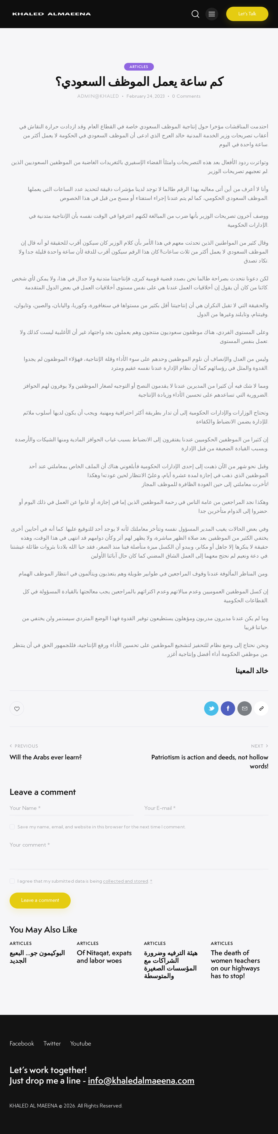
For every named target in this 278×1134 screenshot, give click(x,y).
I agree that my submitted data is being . (85, 881)
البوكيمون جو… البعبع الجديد (37, 956)
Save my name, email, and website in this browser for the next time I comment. (102, 827)
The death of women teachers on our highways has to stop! (235, 964)
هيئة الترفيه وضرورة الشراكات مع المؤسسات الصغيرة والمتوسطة (171, 964)
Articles (139, 66)
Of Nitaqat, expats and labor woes (104, 956)
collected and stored (125, 881)
